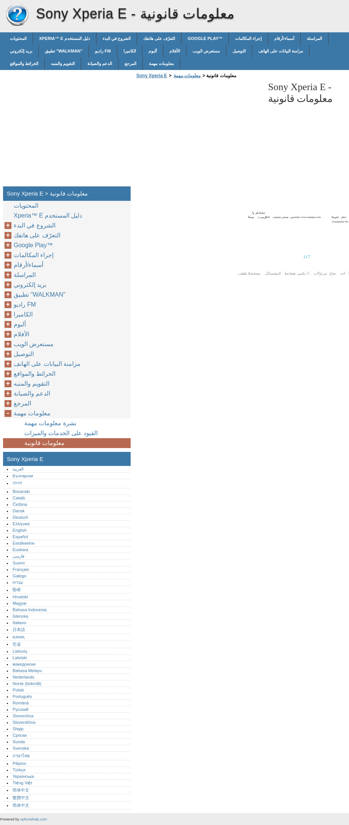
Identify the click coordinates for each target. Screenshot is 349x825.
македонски (24, 664)
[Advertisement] (198, 134)
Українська (23, 776)
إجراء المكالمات (248, 38)
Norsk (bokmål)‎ (27, 683)
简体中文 (21, 790)
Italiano (19, 622)
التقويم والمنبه (63, 63)
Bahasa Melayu (27, 670)
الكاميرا (129, 51)
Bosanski (21, 491)
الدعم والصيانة (99, 63)
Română (20, 703)
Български (23, 476)
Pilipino (19, 763)
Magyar (20, 603)
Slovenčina (23, 716)
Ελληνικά (21, 523)
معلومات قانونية (44, 443)
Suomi (19, 563)
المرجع (130, 63)
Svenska (21, 748)
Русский (20, 709)
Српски (20, 735)
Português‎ (22, 696)
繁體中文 (21, 797)
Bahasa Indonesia (30, 609)
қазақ (18, 636)
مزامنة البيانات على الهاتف (280, 51)
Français (21, 569)
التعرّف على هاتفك (159, 38)
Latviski (20, 657)
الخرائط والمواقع (24, 63)
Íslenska (20, 616)
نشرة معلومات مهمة (50, 423)
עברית (18, 582)
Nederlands (23, 677)
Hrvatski (20, 597)
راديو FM (103, 51)
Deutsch (20, 517)
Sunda (19, 741)
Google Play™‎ (205, 38)
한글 (17, 644)
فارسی (18, 556)
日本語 (19, 629)
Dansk (19, 511)
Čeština (20, 504)
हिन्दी (17, 590)
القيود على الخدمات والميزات (61, 433)
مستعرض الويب (206, 51)
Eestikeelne (24, 543)
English (20, 530)
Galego (19, 576)
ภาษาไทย (21, 755)
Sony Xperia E (17, 15)
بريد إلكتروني (21, 51)
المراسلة (314, 38)
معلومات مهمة (161, 63)
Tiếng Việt (22, 782)
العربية (18, 469)
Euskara (20, 549)
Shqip (18, 728)
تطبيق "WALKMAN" (63, 51)
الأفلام (174, 51)
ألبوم (152, 51)
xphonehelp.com (33, 819)
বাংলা (17, 483)
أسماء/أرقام (284, 38)
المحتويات (18, 38)
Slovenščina (24, 722)
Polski (18, 690)
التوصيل (239, 51)
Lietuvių (20, 651)
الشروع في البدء (117, 38)
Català (19, 498)
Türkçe (19, 770)
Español (20, 536)
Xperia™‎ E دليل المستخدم (64, 38)
